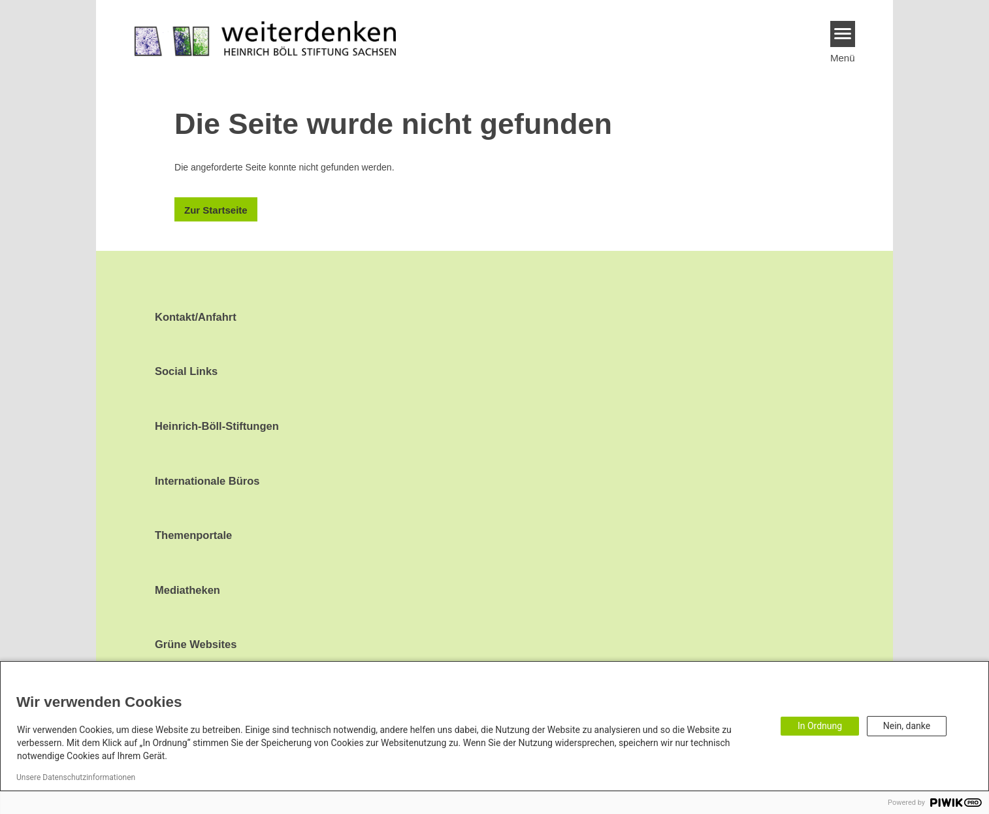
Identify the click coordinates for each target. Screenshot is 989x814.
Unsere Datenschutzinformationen (75, 777)
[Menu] (843, 34)
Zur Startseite (216, 210)
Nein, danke (906, 726)
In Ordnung (820, 726)
